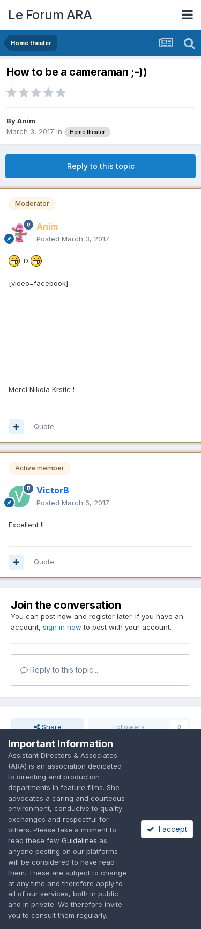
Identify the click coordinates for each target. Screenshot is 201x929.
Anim (26, 120)
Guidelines (79, 840)
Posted (72, 238)
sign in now (62, 627)
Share (48, 727)
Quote (44, 426)
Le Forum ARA (50, 15)
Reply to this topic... (59, 669)
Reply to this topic (101, 166)
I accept (167, 829)
